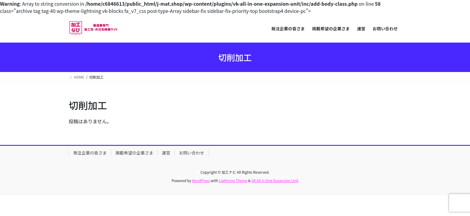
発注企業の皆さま (90, 153)
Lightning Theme (233, 180)
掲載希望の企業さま (134, 153)
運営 (166, 153)
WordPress (201, 180)
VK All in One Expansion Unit (275, 180)
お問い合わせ (191, 153)
